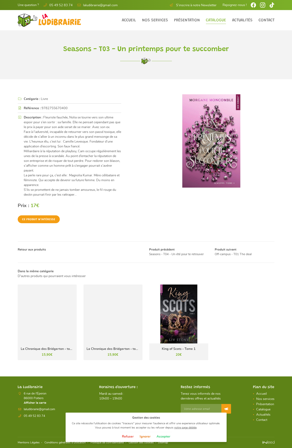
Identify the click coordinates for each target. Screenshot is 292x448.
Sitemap (163, 442)
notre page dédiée (185, 427)
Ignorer (145, 436)
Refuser (128, 436)
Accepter (163, 436)
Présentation (187, 20)
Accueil (129, 20)
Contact (266, 20)
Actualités (242, 20)
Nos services (155, 20)
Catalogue (216, 20)
